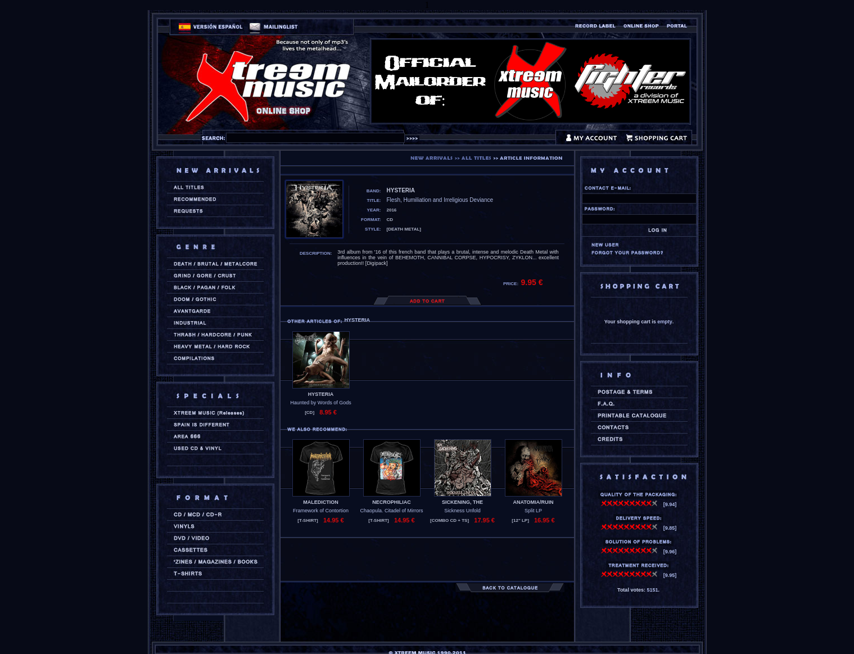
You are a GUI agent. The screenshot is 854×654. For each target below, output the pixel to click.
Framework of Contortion (321, 510)
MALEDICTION (320, 502)
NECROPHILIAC (391, 502)
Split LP (533, 510)
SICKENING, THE (462, 502)
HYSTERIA (321, 394)
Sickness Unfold (462, 510)
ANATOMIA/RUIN (533, 502)
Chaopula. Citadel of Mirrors (391, 510)
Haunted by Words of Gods (320, 402)
